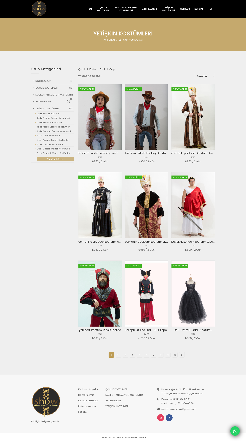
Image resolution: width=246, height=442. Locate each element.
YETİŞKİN (168, 8)
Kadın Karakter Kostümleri (50, 122)
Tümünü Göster (55, 159)
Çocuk (82, 69)
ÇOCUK (103, 8)
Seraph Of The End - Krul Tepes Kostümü (153, 330)
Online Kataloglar (88, 400)
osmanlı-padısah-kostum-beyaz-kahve (199, 153)
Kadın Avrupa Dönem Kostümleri (53, 118)
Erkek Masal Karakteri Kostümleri (53, 148)
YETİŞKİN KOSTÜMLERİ (117, 406)
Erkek (102, 69)
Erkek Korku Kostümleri (48, 135)
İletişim (198, 9)
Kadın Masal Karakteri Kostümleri (53, 126)
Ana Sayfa (109, 39)
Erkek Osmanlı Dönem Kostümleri (53, 153)
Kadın (92, 69)
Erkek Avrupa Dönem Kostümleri (53, 139)
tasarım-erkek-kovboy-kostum (147, 153)
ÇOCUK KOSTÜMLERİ (116, 389)
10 (175, 355)
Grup (112, 69)
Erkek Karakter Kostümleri (50, 144)
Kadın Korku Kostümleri (48, 113)
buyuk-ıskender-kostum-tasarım (194, 242)
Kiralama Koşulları (88, 389)
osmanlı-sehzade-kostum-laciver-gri (104, 242)
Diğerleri (184, 9)
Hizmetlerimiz (86, 395)
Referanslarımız (87, 406)
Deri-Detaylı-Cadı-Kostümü (193, 330)
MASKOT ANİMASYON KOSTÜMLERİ (124, 395)
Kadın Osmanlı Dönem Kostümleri (54, 131)
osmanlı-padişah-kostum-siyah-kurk (151, 242)
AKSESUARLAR (113, 400)
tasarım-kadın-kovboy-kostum (100, 153)
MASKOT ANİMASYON (126, 8)
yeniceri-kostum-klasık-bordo (100, 330)
